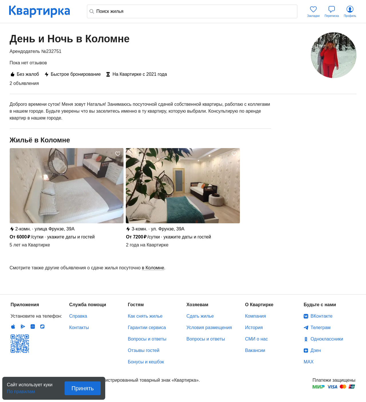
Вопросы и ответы (147, 339)
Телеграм (321, 327)
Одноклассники (327, 339)
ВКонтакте (322, 316)
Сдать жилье (200, 316)
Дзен (316, 350)
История (254, 327)
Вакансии (255, 350)
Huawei (32, 326)
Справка (78, 316)
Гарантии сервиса (147, 327)
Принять (82, 388)
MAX (309, 361)
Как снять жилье (145, 316)
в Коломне (153, 267)
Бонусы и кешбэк (146, 361)
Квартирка (43, 11)
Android (22, 326)
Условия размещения (209, 327)
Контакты (79, 327)
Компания (255, 316)
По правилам (21, 390)
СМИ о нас (256, 339)
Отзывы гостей (143, 350)
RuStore (42, 326)
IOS (13, 326)
